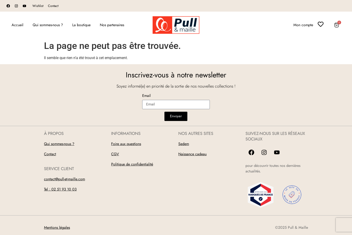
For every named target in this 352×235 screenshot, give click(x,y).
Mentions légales (57, 227)
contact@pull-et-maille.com (64, 179)
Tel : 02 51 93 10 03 (60, 189)
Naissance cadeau (192, 154)
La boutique (81, 25)
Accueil (17, 25)
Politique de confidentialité (132, 164)
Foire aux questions (126, 143)
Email (146, 96)
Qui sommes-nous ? (48, 25)
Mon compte (303, 25)
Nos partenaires (112, 25)
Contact (53, 5)
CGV (115, 154)
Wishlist (37, 5)
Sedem (183, 143)
